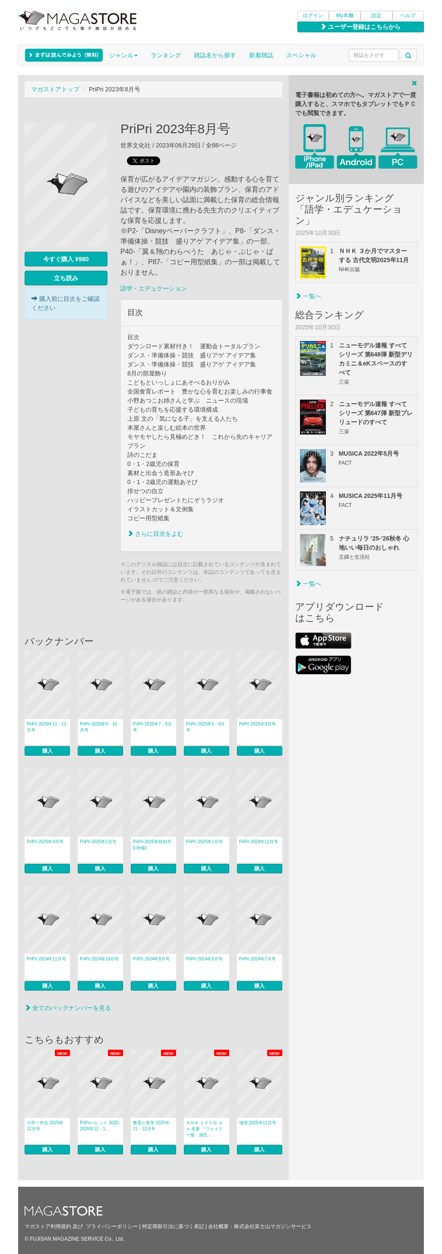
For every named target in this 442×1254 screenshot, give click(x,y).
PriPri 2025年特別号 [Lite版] (152, 844)
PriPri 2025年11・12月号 (46, 727)
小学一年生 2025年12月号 (45, 1125)
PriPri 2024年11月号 (46, 959)
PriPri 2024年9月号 (151, 959)
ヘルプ (408, 16)
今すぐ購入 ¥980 (65, 259)
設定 (376, 16)
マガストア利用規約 (48, 1226)
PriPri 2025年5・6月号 (205, 727)
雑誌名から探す (215, 55)
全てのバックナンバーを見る (68, 1007)
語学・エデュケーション (153, 288)
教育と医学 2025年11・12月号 (151, 1125)
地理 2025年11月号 (257, 1122)
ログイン (313, 16)
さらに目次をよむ (155, 533)
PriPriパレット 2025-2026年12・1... (100, 1125)
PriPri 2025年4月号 (45, 841)
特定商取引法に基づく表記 (173, 1226)
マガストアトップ (55, 89)
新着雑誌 (261, 55)
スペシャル (301, 55)
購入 (47, 751)
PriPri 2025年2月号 (98, 841)
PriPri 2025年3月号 (257, 724)
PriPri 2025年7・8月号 (152, 727)
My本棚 (345, 16)
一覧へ (308, 296)
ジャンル (123, 55)
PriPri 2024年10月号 (99, 959)
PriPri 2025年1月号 (204, 841)
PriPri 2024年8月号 (204, 959)
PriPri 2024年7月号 (257, 959)
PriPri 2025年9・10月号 (98, 727)
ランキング (166, 55)
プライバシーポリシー (112, 1226)
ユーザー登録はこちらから (360, 26)
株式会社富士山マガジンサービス (273, 1226)
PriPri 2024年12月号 (258, 841)
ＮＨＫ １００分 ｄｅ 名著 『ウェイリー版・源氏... (204, 1128)
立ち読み (66, 278)
